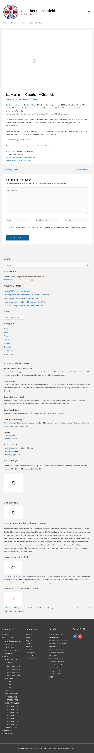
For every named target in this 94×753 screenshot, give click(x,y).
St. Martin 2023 (12, 718)
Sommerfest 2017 (13, 669)
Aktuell (6, 332)
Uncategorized (9, 350)
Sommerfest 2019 (13, 672)
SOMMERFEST (10, 663)
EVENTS (5, 656)
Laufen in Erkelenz (10, 439)
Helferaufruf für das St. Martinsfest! (17, 291)
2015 (9, 681)
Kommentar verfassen (14, 99)
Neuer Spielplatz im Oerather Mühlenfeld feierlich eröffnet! (25, 302)
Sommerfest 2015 (13, 666)
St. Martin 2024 (12, 721)
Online (50, 466)
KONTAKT (8, 653)
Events (25, 99)
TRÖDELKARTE (12, 700)
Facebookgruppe (10, 423)
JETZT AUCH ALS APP (13, 650)
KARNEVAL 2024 (11, 727)
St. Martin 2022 (12, 715)
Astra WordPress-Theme (67, 748)
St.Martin (7, 347)
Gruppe (19, 372)
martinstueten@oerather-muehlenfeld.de (20, 157)
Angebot (7, 336)
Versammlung (9, 358)
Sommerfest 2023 (13, 675)
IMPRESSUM (7, 730)
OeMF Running (9, 435)
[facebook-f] (75, 636)
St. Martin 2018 (12, 706)
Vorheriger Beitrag (10, 170)
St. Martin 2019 (12, 709)
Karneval (7, 343)
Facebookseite (9, 448)
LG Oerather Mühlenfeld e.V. (17, 576)
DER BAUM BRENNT (12, 678)
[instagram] (80, 636)
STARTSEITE (6, 635)
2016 (9, 684)
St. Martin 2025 (12, 724)
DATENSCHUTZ (8, 733)
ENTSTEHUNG (10, 647)
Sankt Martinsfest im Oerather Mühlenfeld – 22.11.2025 (24, 298)
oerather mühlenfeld (38, 11)
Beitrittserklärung (10, 277)
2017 (9, 687)
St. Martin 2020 (12, 712)
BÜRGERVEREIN (8, 638)
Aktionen (7, 329)
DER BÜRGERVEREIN (12, 641)
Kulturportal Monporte (14, 608)
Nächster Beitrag (84, 170)
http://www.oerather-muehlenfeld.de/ (19, 160)
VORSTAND (9, 644)
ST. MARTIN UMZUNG (13, 703)
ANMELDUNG (12, 697)
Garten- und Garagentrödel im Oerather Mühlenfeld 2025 (24, 306)
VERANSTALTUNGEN (12, 660)
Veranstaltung (9, 354)
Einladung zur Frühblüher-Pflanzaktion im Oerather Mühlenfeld (26, 295)
